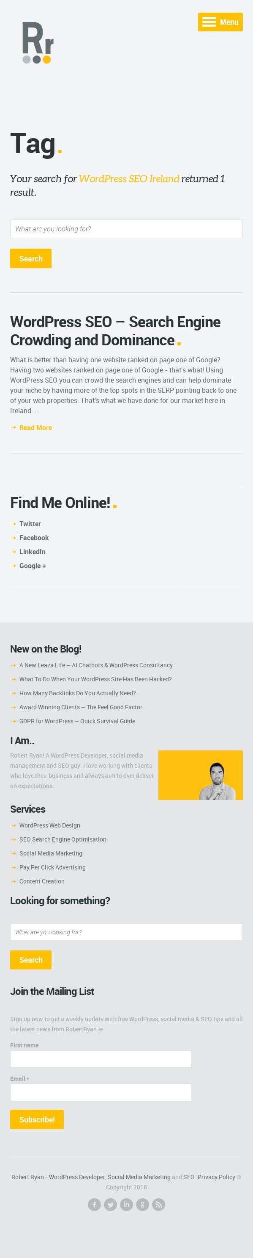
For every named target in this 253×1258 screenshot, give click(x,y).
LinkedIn (32, 551)
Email (19, 1079)
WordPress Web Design (49, 825)
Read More (35, 427)
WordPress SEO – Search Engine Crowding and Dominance (115, 330)
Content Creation (42, 881)
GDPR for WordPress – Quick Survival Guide (77, 721)
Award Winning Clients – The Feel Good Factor (80, 707)
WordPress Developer (77, 1177)
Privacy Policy (216, 1177)
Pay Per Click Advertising (52, 867)
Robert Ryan (27, 1177)
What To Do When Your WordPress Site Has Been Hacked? (95, 679)
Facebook (34, 537)
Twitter (30, 523)
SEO (189, 1177)
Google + (32, 565)
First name (24, 1045)
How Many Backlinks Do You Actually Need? (77, 693)
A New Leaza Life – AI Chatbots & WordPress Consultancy (96, 665)
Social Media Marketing (50, 853)
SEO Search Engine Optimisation (62, 839)
